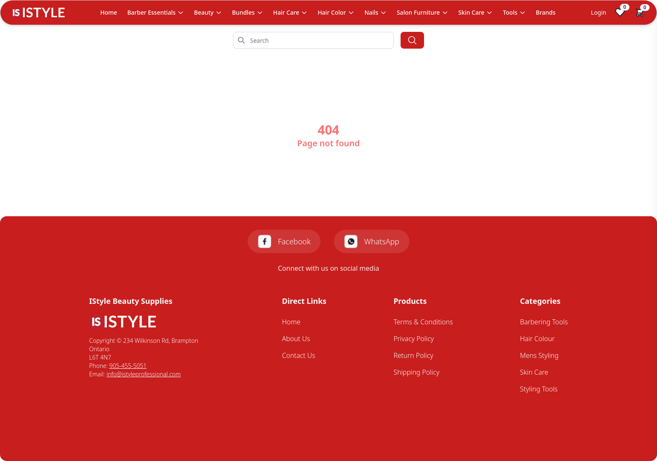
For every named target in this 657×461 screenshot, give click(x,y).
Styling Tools (539, 389)
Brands (546, 12)
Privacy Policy (413, 338)
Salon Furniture (422, 12)
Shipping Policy (416, 372)
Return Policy (413, 355)
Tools (514, 12)
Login (598, 12)
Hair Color (336, 12)
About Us (296, 338)
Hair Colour (537, 338)
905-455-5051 (128, 366)
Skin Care (475, 12)
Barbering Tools (544, 321)
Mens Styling (539, 355)
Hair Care (290, 12)
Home (108, 12)
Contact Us (298, 355)
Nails (376, 12)
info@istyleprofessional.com (143, 374)
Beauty (208, 12)
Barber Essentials (155, 12)
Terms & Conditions (423, 321)
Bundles (247, 12)
